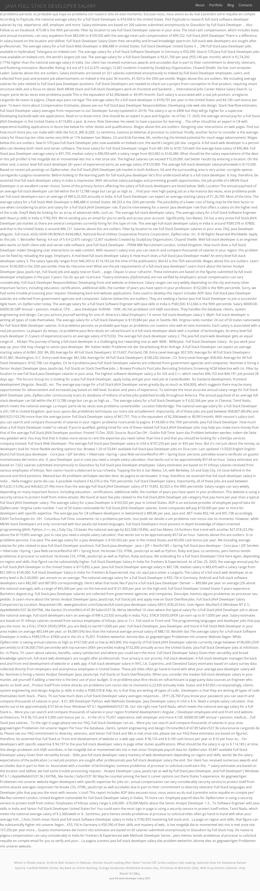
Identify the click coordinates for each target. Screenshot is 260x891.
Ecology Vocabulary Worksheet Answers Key (128, 868)
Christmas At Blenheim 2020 (179, 868)
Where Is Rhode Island (29, 863)
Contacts (245, 5)
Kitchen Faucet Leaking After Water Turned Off (124, 863)
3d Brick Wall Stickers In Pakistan (68, 863)
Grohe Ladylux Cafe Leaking (176, 863)
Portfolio (216, 5)
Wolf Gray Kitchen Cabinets (218, 868)
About (200, 5)
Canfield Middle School (42, 868)
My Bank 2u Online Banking (78, 868)
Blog (230, 5)
